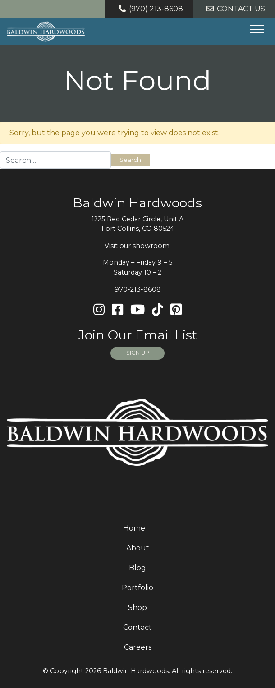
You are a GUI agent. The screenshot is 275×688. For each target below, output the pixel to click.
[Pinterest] (176, 309)
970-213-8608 (138, 289)
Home (134, 528)
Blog (137, 568)
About (137, 548)
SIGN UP (137, 352)
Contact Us (234, 9)
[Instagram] (99, 309)
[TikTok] (157, 309)
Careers (137, 647)
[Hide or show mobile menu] (257, 29)
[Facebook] (117, 309)
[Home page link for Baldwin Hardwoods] (46, 31)
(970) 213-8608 (149, 9)
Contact (137, 627)
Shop (137, 607)
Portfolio (137, 587)
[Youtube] (137, 309)
